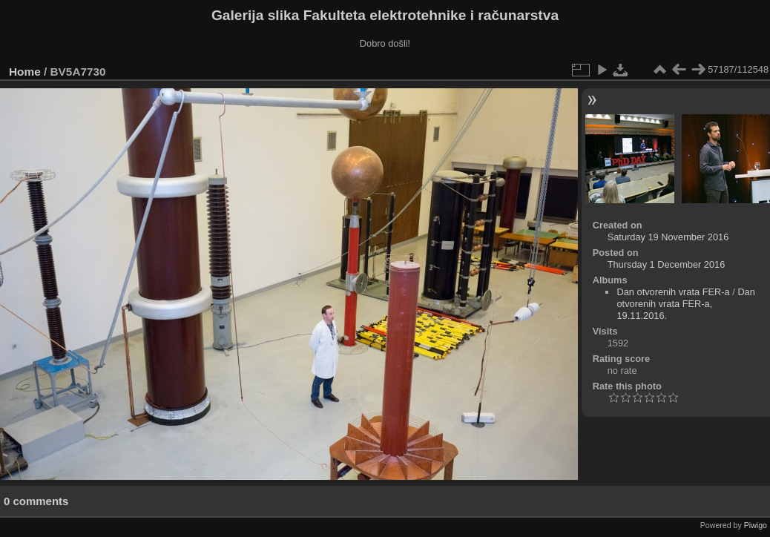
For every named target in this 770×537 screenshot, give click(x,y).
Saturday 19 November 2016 (668, 237)
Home (25, 71)
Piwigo (755, 525)
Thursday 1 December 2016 (666, 264)
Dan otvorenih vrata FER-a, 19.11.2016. (685, 303)
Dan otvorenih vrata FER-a (672, 291)
